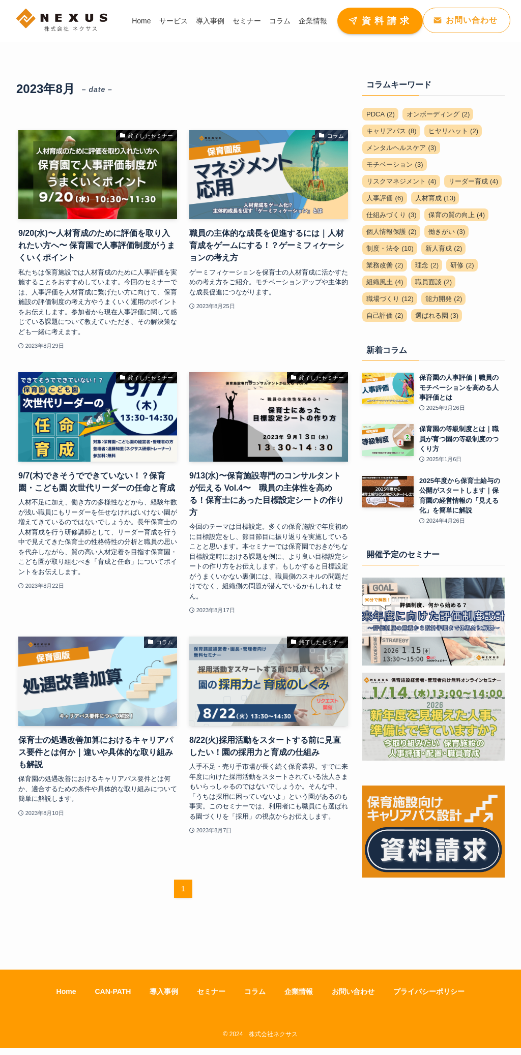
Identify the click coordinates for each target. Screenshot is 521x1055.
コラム (255, 991)
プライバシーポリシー (429, 991)
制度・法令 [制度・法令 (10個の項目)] (390, 248)
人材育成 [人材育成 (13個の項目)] (435, 198)
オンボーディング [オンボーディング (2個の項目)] (438, 114)
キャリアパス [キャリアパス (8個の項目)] (391, 131)
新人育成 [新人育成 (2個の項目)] (443, 248)
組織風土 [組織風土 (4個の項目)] (384, 282)
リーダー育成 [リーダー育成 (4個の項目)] (473, 181)
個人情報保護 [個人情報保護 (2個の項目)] (391, 231)
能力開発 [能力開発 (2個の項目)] (443, 299)
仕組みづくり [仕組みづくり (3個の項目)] (391, 215)
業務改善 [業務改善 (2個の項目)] (384, 265)
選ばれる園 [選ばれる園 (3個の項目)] (437, 315)
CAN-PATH (113, 991)
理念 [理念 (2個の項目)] (427, 265)
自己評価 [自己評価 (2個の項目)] (384, 315)
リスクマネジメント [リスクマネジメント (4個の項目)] (401, 181)
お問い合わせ (353, 991)
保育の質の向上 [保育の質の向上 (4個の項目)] (456, 215)
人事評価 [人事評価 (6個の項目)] (384, 198)
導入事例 (164, 991)
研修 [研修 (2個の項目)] (462, 265)
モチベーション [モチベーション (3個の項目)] (394, 164)
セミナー (211, 991)
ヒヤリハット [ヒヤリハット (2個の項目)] (453, 131)
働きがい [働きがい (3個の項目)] (447, 231)
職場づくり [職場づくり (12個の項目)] (390, 299)
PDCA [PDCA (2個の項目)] (380, 114)
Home (66, 991)
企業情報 (298, 991)
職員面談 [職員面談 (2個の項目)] (433, 282)
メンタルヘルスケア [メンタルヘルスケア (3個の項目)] (401, 148)
